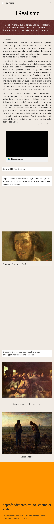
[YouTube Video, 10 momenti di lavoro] (27, 480)
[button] (2, 3)
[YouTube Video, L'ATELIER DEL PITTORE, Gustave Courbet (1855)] (27, 327)
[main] (27, 13)
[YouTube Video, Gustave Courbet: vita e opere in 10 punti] (27, 208)
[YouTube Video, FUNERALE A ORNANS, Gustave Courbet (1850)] (27, 288)
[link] (27, 146)
